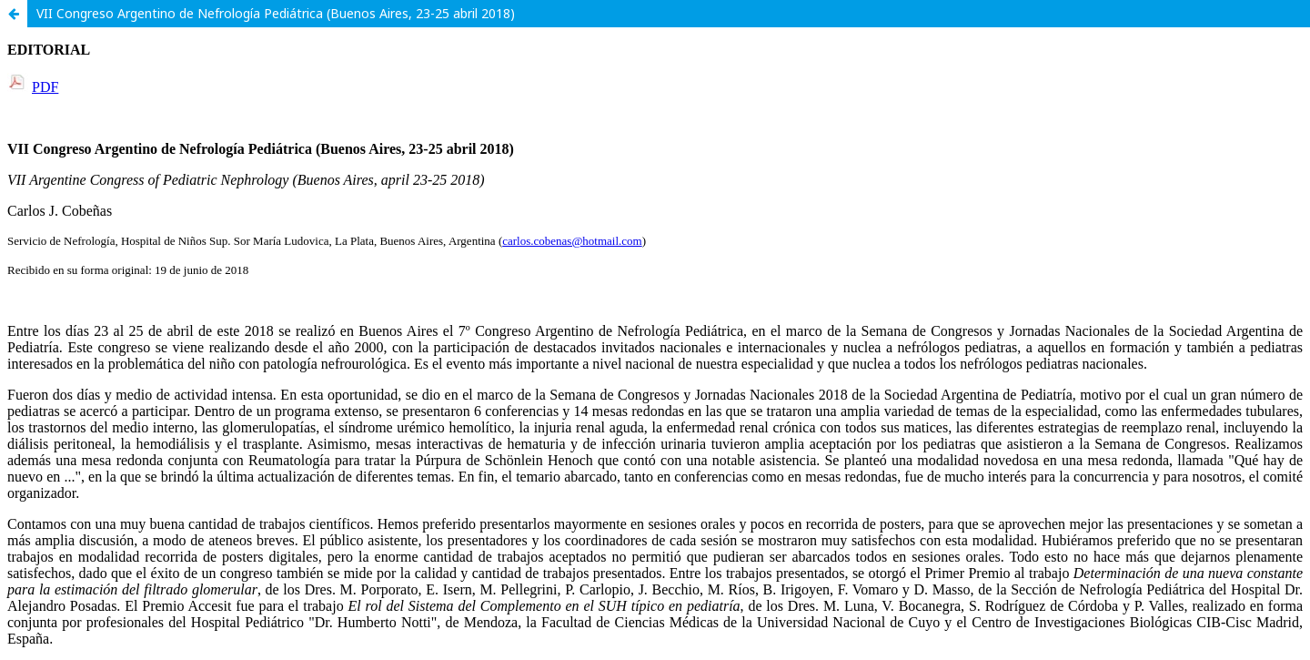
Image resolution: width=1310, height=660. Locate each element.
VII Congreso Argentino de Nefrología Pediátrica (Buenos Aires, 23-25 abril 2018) (275, 13)
